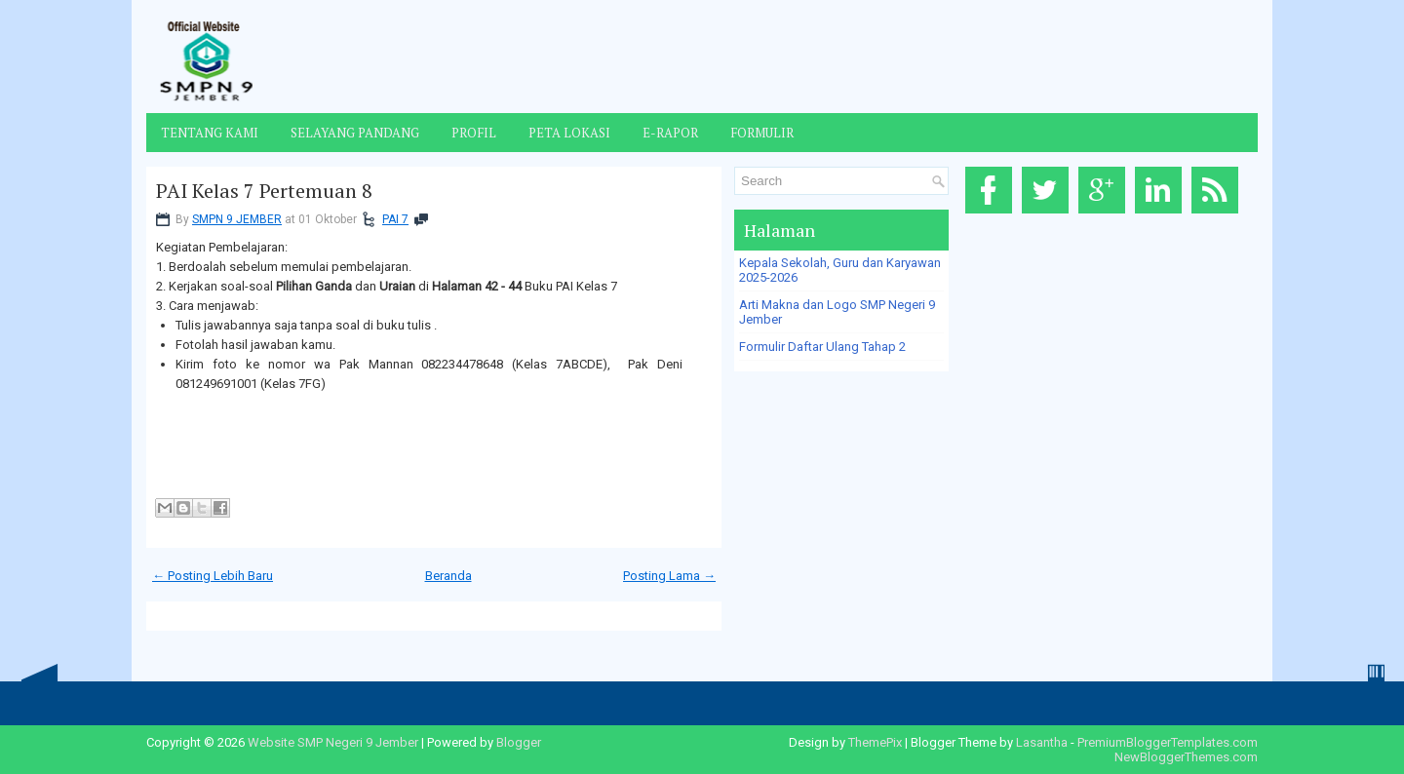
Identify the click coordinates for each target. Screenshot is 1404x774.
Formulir (762, 132)
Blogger (518, 742)
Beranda (448, 575)
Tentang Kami (209, 132)
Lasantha (1042, 742)
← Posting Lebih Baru (212, 575)
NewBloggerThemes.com (1186, 757)
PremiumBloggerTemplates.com (1167, 742)
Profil (473, 132)
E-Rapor (670, 132)
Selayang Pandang (355, 132)
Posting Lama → (669, 575)
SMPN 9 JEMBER (237, 219)
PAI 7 (395, 219)
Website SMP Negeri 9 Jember (333, 742)
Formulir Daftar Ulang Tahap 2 (822, 346)
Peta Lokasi (569, 132)
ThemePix (875, 742)
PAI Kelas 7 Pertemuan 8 (264, 191)
